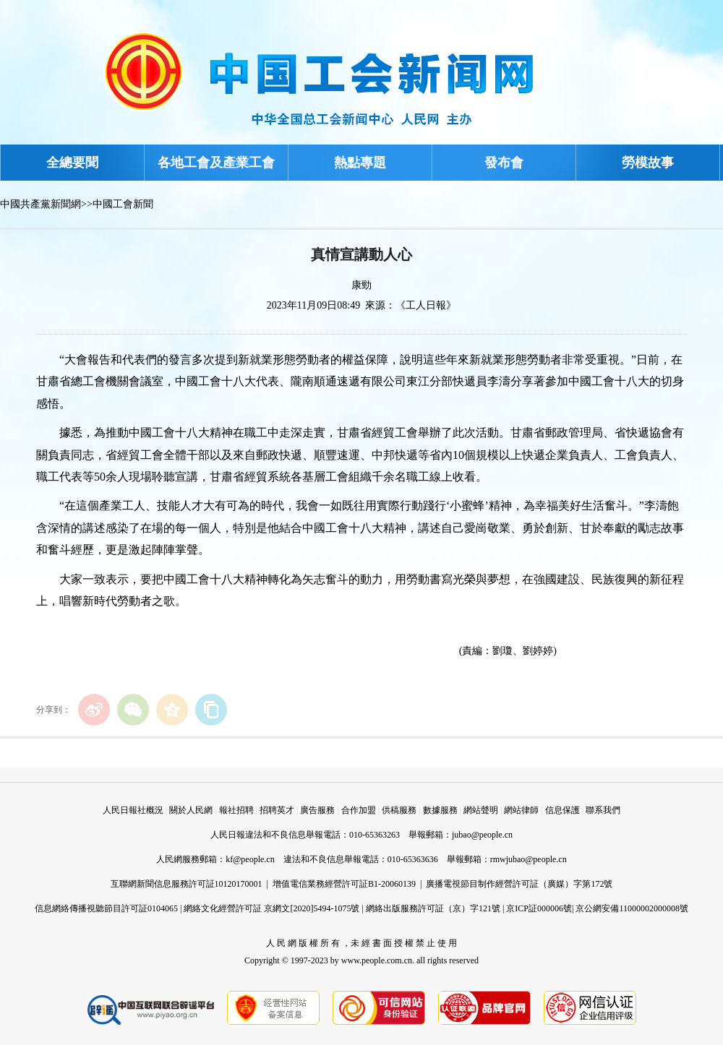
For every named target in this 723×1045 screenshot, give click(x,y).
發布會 (503, 162)
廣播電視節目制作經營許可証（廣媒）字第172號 (519, 884)
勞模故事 (648, 162)
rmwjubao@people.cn (528, 859)
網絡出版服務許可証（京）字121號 (433, 908)
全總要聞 (72, 162)
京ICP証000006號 (539, 908)
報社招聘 (236, 810)
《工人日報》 (425, 305)
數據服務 (440, 810)
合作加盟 (358, 810)
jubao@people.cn (482, 835)
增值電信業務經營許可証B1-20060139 (344, 884)
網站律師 (521, 810)
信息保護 (562, 810)
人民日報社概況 (133, 810)
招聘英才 (277, 810)
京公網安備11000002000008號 (632, 908)
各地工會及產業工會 (216, 162)
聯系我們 (603, 810)
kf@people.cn (250, 859)
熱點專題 (360, 162)
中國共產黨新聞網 (40, 204)
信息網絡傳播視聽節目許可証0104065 (106, 908)
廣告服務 (317, 810)
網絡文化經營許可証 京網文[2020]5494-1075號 (271, 908)
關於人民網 (191, 810)
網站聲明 (480, 810)
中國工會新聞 (123, 204)
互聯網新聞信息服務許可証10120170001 (186, 884)
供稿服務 (399, 810)
